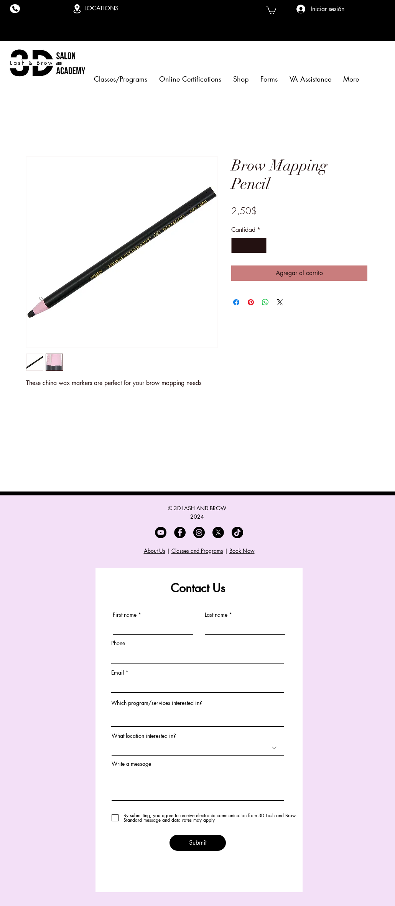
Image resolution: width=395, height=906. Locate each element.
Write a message (131, 764)
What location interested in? (144, 736)
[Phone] (15, 8)
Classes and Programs (197, 550)
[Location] (77, 9)
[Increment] (260, 245)
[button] (271, 10)
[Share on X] (280, 302)
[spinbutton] (249, 245)
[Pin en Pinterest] (250, 302)
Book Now (242, 550)
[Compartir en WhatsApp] (265, 302)
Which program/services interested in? (156, 703)
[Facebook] (180, 532)
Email (117, 672)
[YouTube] (160, 532)
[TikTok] (237, 532)
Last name (216, 615)
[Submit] (198, 843)
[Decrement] (237, 245)
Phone (118, 643)
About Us (154, 550)
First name (125, 615)
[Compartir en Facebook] (236, 302)
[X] (218, 532)
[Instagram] (199, 532)
